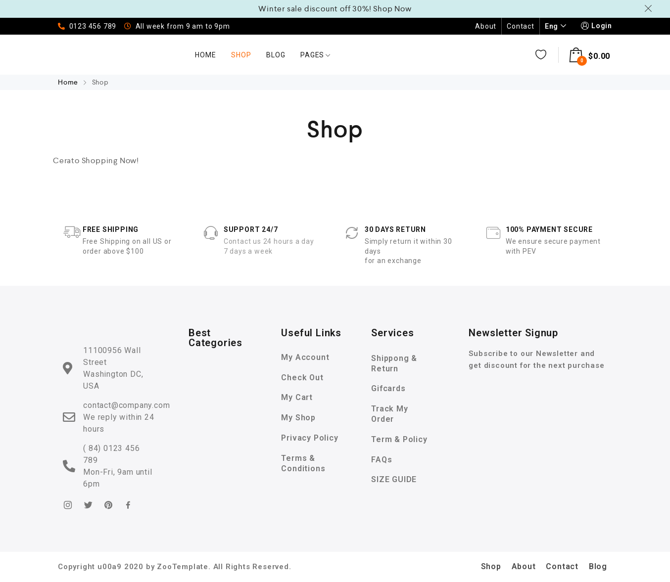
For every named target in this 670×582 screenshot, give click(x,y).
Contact (520, 26)
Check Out (302, 377)
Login (595, 26)
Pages (315, 55)
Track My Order (389, 414)
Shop (241, 55)
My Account (305, 357)
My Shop (298, 417)
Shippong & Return (394, 363)
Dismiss (649, 8)
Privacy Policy (309, 438)
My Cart (297, 397)
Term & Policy (399, 439)
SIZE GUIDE (394, 479)
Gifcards (388, 388)
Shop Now (392, 8)
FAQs (381, 459)
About (485, 26)
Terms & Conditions (303, 463)
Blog (275, 55)
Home (205, 55)
